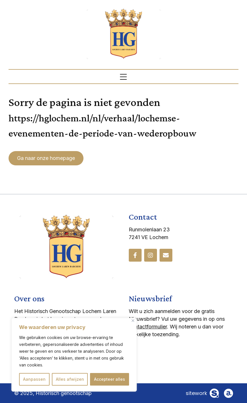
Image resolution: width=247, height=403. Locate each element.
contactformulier (148, 327)
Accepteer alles (109, 379)
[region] (74, 355)
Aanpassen (34, 379)
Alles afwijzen (70, 379)
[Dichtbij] (133, 320)
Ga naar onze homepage (46, 158)
